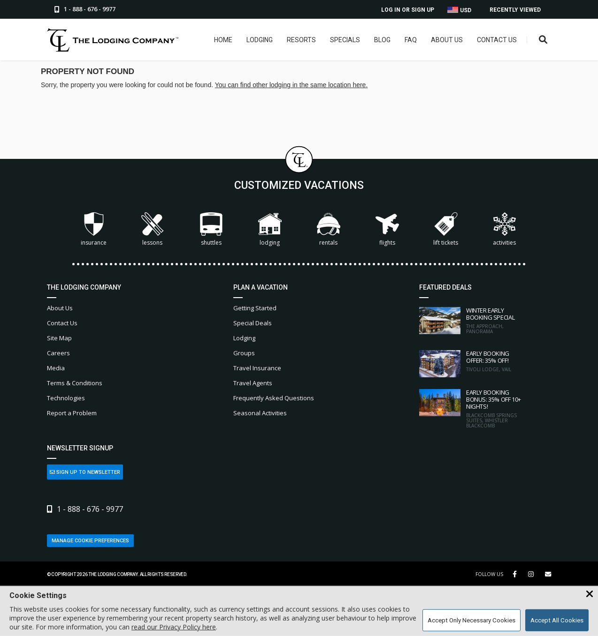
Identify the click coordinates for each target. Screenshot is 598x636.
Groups (244, 353)
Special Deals (252, 323)
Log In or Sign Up (407, 10)
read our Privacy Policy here (173, 626)
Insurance (94, 229)
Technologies (66, 398)
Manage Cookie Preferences (90, 541)
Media (56, 368)
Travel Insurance (257, 368)
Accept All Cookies (556, 620)
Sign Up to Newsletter (85, 472)
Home (223, 40)
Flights (387, 229)
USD (459, 10)
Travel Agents (252, 383)
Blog (382, 40)
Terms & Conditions (74, 383)
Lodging (259, 40)
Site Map (59, 338)
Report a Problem (72, 413)
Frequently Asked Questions (273, 398)
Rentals (328, 229)
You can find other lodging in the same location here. (291, 85)
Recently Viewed (515, 10)
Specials (345, 40)
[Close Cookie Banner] (589, 594)
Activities (504, 229)
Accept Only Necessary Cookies (471, 620)
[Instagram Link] (531, 574)
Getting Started (254, 308)
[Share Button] (548, 574)
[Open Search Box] (543, 40)
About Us (447, 40)
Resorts (301, 40)
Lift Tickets (445, 229)
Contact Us (497, 40)
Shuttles (211, 229)
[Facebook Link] (515, 574)
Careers (58, 353)
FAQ (411, 40)
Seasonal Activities (260, 413)
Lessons (152, 229)
